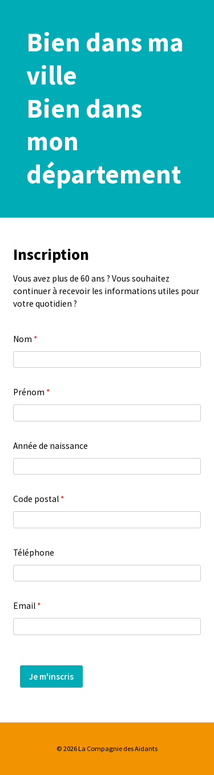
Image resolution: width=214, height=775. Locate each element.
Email (27, 605)
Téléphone (33, 552)
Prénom (31, 392)
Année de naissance (50, 445)
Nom (25, 339)
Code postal (38, 498)
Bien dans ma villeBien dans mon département (105, 108)
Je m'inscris (51, 676)
